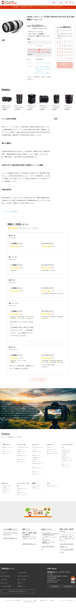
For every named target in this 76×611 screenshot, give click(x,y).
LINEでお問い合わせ (68, 596)
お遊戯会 (30, 87)
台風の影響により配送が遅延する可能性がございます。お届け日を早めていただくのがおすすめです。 (38, 7)
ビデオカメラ (51, 454)
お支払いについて (5, 590)
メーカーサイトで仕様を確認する (12, 220)
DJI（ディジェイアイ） (52, 461)
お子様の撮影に (39, 84)
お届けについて (21, 590)
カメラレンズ (36, 454)
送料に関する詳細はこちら (29, 553)
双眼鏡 (34, 493)
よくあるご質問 (57, 3)
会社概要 (55, 606)
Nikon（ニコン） (6, 461)
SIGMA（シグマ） (21, 461)
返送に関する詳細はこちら (10, 548)
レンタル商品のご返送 (23, 582)
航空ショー (38, 87)
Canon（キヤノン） (7, 463)
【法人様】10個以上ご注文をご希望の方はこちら (17, 598)
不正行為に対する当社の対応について (29, 607)
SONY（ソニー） (21, 463)
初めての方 (50, 3)
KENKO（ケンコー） (37, 497)
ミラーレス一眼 (22, 454)
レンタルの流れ (4, 587)
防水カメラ (5, 493)
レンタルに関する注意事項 (7, 593)
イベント (30, 84)
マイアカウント (4, 582)
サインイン (64, 3)
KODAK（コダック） (67, 459)
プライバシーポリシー (27, 606)
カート (69, 3)
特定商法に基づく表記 (45, 606)
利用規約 (36, 606)
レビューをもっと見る (38, 388)
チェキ (49, 493)
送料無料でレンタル (64, 65)
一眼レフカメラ (7, 454)
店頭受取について (22, 593)
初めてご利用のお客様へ (7, 584)
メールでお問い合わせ (53, 596)
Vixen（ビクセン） (36, 495)
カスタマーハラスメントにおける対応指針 (11, 606)
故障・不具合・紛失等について (25, 584)
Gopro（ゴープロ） (51, 459)
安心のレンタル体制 (22, 587)
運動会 (47, 84)
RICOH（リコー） (66, 467)
